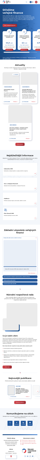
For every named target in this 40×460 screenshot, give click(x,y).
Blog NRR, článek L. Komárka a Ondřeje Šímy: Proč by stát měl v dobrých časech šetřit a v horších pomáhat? (22, 391)
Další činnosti (25, 86)
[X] (25, 456)
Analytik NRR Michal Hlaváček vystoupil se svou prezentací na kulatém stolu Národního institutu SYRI (29, 91)
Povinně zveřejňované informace (11, 440)
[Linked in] (28, 456)
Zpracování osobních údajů (11, 442)
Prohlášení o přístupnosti (11, 443)
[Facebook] (30, 456)
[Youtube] (33, 456)
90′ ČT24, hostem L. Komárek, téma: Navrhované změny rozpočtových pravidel (19, 129)
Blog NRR (18, 386)
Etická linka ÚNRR (11, 445)
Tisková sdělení (8, 86)
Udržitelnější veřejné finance (9, 90)
